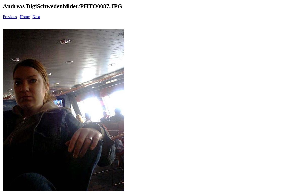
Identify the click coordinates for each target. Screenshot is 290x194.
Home (25, 17)
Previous (10, 17)
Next (36, 17)
